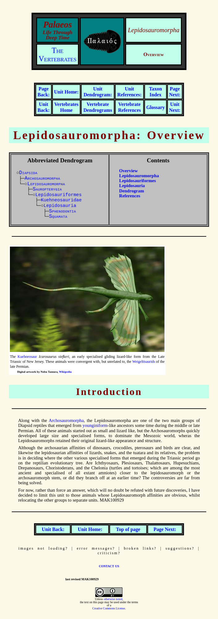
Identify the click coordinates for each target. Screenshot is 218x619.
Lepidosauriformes (59, 194)
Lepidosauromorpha (139, 175)
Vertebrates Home (66, 107)
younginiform (95, 425)
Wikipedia (65, 371)
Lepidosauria (60, 205)
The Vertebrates (58, 54)
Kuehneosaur (27, 356)
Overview (128, 170)
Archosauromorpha (66, 420)
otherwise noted (113, 599)
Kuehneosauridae (61, 200)
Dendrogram (131, 190)
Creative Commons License (108, 608)
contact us (109, 565)
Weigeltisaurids (143, 361)
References (129, 195)
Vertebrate (97, 107)
